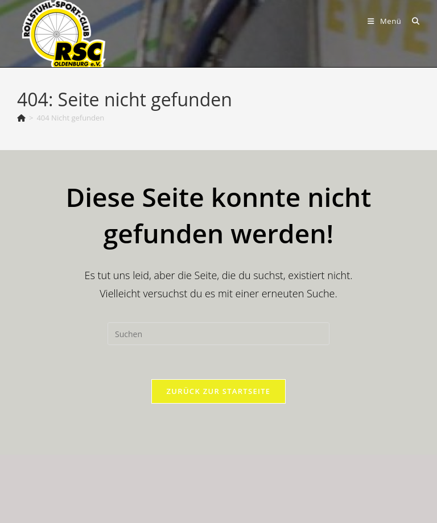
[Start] (21, 118)
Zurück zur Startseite (219, 391)
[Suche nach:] (411, 21)
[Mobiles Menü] (385, 21)
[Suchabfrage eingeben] (218, 333)
